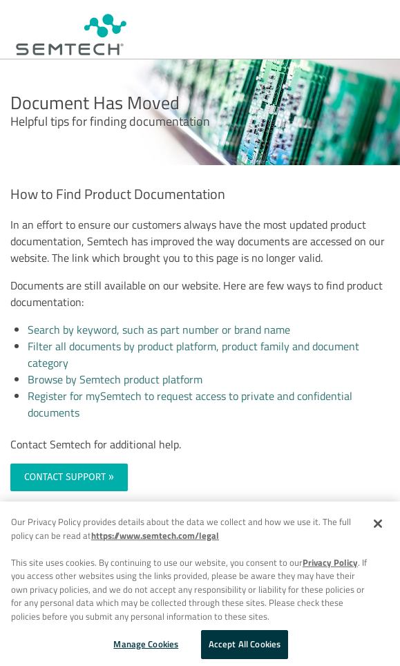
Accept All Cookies (244, 644)
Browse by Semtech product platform (115, 379)
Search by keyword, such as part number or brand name (159, 329)
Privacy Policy (330, 562)
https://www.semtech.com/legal (155, 535)
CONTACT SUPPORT (65, 477)
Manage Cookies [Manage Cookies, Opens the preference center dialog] (145, 644)
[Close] (378, 523)
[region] (200, 584)
